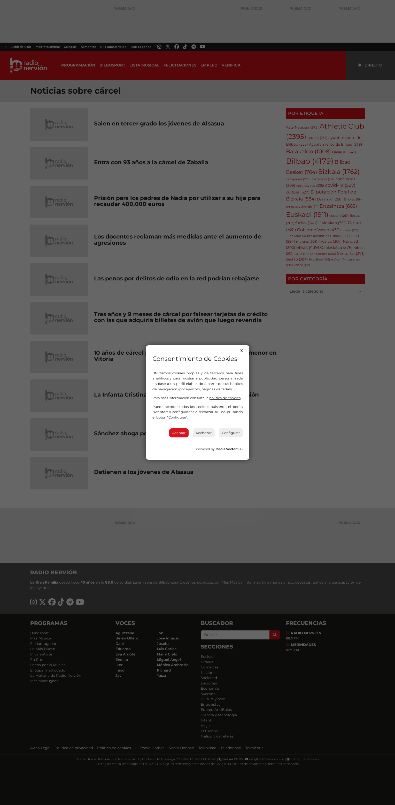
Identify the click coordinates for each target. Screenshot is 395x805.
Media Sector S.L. (229, 449)
